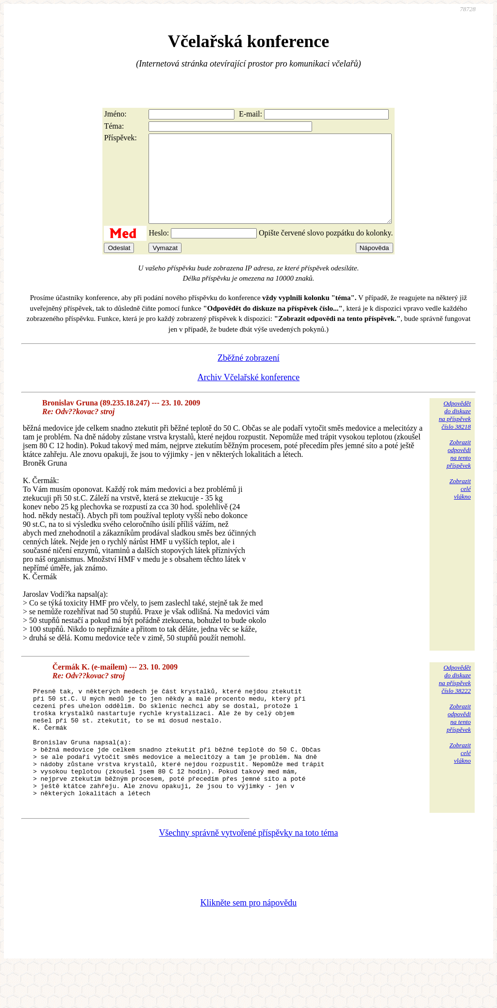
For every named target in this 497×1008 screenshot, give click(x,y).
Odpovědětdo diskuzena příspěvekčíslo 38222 (455, 696)
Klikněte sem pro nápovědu (248, 943)
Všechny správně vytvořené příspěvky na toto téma (248, 873)
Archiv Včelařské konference (249, 395)
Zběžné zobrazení (248, 375)
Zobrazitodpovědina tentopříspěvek (459, 471)
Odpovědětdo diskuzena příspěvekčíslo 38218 (455, 432)
